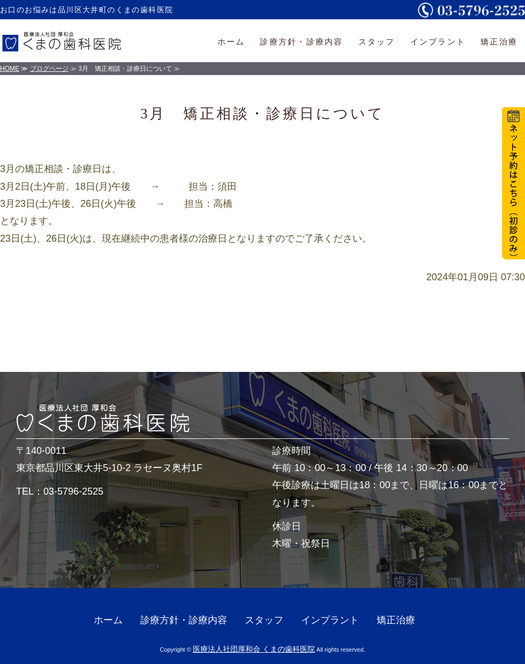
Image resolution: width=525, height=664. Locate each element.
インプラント (438, 41)
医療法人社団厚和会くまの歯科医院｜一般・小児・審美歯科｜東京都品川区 (67, 40)
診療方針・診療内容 (301, 41)
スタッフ (376, 41)
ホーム (231, 41)
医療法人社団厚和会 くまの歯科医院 (254, 649)
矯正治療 (499, 41)
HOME (9, 68)
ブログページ (49, 68)
